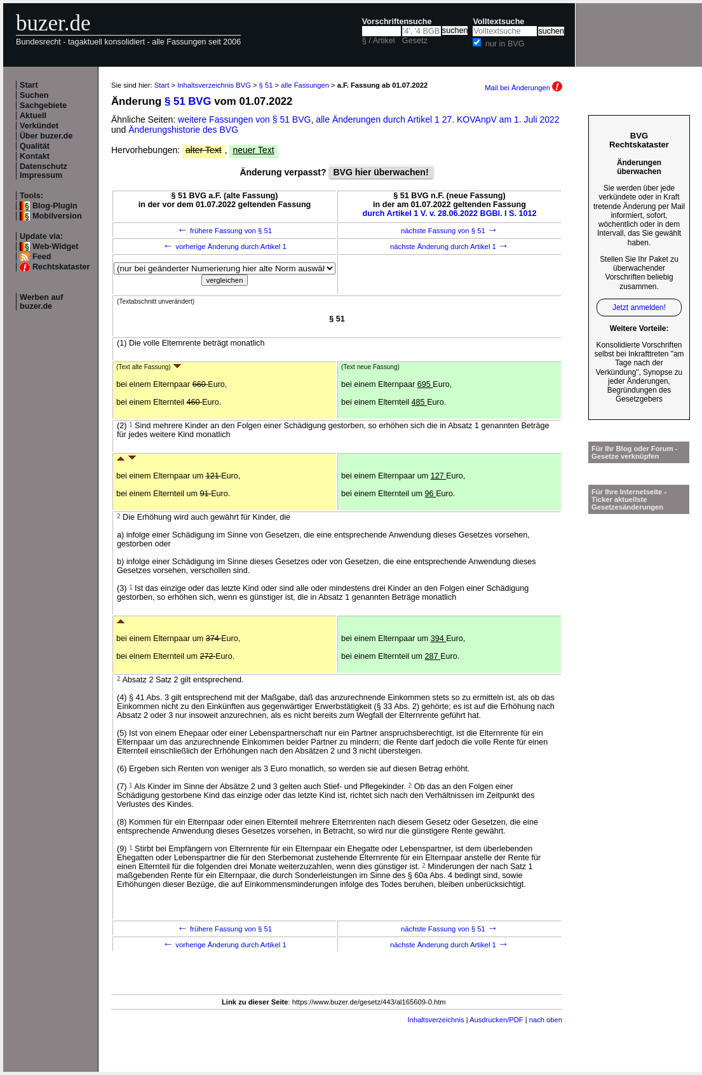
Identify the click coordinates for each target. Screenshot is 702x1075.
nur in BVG (505, 43)
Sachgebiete (43, 105)
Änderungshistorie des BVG (183, 130)
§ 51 (266, 85)
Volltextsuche (498, 21)
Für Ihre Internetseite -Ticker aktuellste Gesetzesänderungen (628, 499)
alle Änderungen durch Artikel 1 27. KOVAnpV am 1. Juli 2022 (437, 119)
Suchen (34, 95)
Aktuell (33, 115)
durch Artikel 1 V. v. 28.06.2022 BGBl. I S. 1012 (450, 213)
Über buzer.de (46, 136)
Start (29, 85)
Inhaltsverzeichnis (436, 1020)
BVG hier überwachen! (380, 172)
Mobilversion (57, 216)
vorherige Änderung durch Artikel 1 (225, 246)
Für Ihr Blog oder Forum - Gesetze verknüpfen (634, 452)
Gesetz (415, 40)
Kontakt (35, 156)
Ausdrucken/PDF (496, 1020)
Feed (41, 256)
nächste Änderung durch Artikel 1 (449, 246)
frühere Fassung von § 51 (224, 230)
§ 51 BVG (188, 101)
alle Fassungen (305, 85)
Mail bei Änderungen (523, 87)
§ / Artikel (378, 40)
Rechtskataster (61, 266)
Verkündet (39, 125)
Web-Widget (55, 246)
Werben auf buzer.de (41, 302)
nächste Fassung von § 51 (449, 230)
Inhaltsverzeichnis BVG (214, 85)
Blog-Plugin (55, 205)
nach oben (545, 1020)
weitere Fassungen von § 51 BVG (244, 119)
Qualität (35, 146)
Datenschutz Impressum (43, 171)
